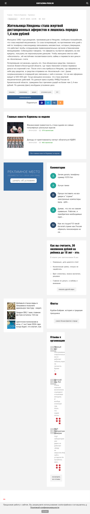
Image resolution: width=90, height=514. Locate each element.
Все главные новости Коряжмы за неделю (45, 153)
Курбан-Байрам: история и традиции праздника (66, 311)
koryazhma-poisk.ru (45, 3)
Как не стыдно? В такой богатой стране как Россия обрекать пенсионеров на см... (70, 227)
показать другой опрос (66, 289)
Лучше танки (63, 185)
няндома (12, 92)
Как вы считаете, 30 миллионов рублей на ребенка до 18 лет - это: (64, 249)
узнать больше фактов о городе (66, 321)
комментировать (25, 97)
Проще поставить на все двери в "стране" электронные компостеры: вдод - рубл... (69, 197)
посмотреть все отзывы (56, 478)
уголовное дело (46, 92)
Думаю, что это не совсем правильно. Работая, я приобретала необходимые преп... (70, 212)
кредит (34, 92)
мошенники (23, 92)
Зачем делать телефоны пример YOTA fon (68, 175)
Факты (54, 303)
